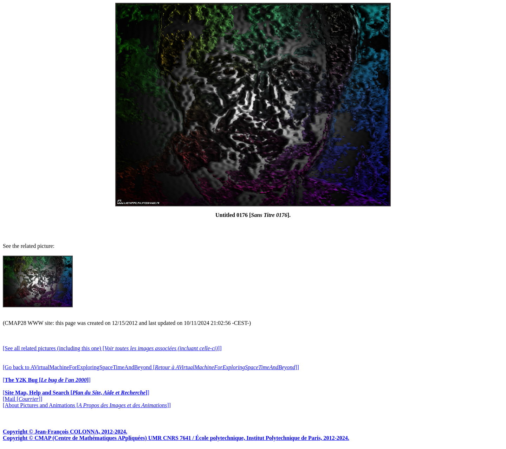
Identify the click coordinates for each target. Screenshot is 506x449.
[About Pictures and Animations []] (87, 405)
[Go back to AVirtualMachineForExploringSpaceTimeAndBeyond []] (151, 367)
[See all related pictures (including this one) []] (112, 348)
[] (47, 380)
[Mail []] (22, 399)
